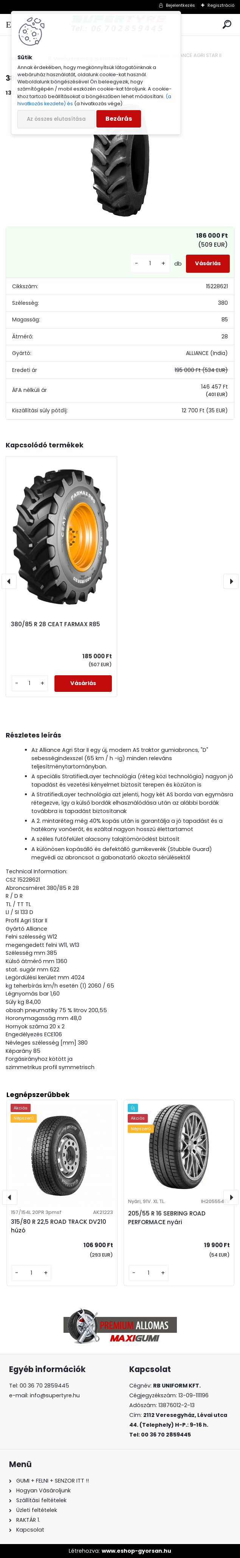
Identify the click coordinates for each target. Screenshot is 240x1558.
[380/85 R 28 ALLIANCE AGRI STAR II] (120, 160)
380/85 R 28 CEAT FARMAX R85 (55, 624)
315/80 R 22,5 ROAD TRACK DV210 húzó (58, 1226)
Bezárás (118, 118)
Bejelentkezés (180, 5)
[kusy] (150, 263)
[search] (227, 24)
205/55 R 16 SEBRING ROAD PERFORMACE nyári (167, 1217)
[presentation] (9, 581)
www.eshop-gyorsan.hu (136, 1551)
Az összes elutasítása (56, 119)
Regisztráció (220, 5)
